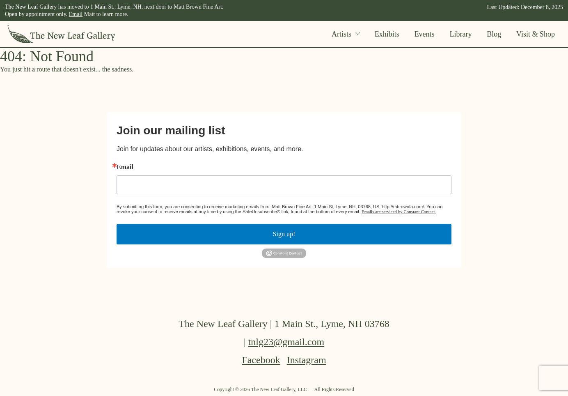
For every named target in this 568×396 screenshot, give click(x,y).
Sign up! (284, 233)
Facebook (261, 360)
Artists (346, 34)
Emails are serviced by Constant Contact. (399, 211)
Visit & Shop (535, 34)
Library (460, 34)
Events (425, 34)
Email (75, 14)
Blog (494, 34)
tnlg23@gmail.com (286, 341)
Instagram (306, 360)
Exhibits (387, 34)
